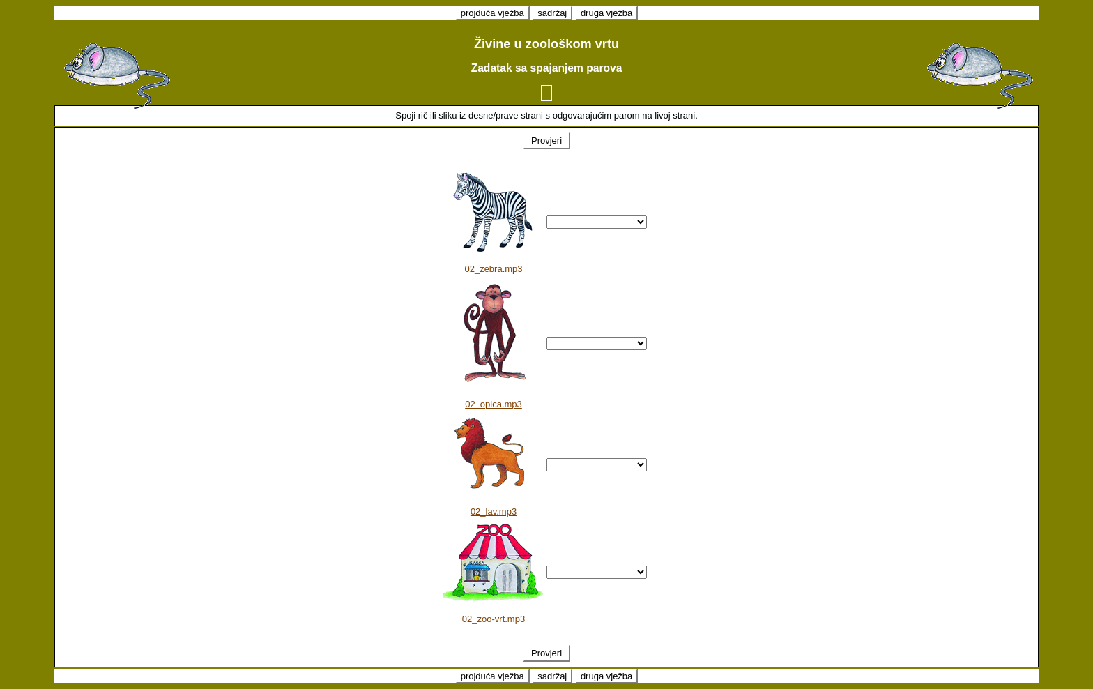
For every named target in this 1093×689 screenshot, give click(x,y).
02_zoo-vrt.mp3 (493, 619)
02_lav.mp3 (494, 511)
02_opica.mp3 (493, 404)
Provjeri (546, 140)
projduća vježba (492, 13)
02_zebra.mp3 (493, 269)
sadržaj (552, 13)
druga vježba (606, 13)
